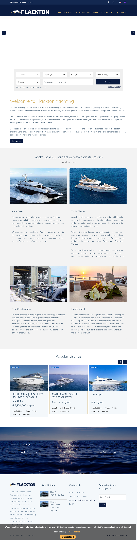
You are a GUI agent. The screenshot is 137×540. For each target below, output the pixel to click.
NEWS (113, 13)
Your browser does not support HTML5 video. (68, 34)
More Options (114, 87)
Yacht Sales (18, 211)
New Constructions (21, 309)
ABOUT (106, 13)
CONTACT (121, 13)
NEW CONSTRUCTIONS (82, 13)
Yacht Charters (79, 211)
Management (78, 309)
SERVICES (97, 13)
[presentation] (4, 33)
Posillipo (97, 394)
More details (74, 532)
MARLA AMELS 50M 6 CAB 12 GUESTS (65, 395)
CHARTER (67, 13)
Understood (68, 537)
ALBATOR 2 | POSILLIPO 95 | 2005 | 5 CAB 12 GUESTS (28, 397)
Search (108, 82)
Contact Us (16, 141)
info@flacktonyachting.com (23, 2)
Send (103, 505)
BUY (59, 13)
